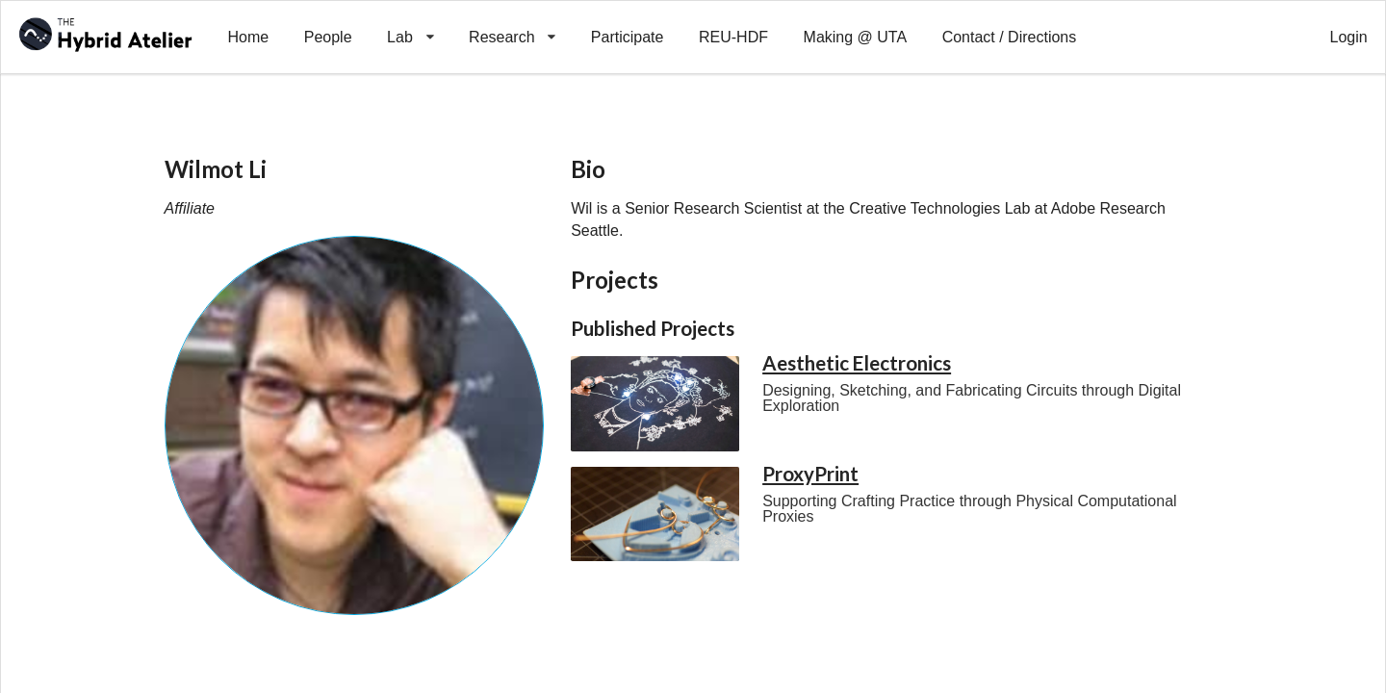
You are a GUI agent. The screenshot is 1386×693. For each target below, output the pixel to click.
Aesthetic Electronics (856, 362)
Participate (627, 37)
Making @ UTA (856, 37)
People (328, 37)
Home (248, 37)
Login (1349, 37)
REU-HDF (733, 37)
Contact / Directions (1009, 37)
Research (512, 23)
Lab (410, 23)
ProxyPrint (810, 473)
